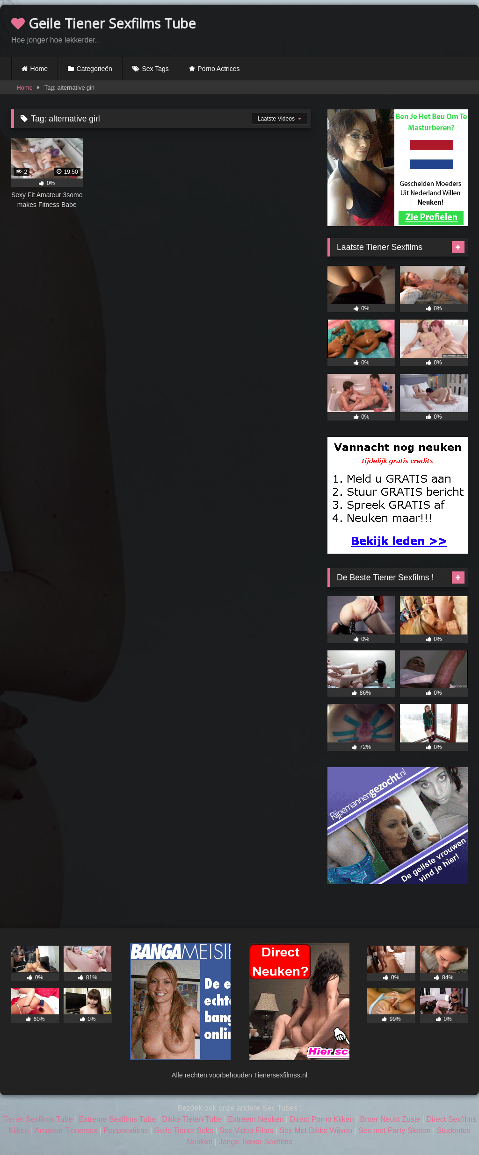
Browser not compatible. (358, 29)
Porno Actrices (218, 68)
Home (39, 68)
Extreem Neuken (255, 1119)
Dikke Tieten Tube (192, 1119)
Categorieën (94, 68)
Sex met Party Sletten (394, 1130)
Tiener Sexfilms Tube (38, 1119)
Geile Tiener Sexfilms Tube (103, 23)
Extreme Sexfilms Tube (117, 1119)
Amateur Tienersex (66, 1130)
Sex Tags (155, 68)
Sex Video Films (246, 1130)
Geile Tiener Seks (183, 1130)
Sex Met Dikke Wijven (315, 1130)
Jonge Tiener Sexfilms (255, 1142)
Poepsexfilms (125, 1130)
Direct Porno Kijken (322, 1119)
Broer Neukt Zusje (390, 1119)
